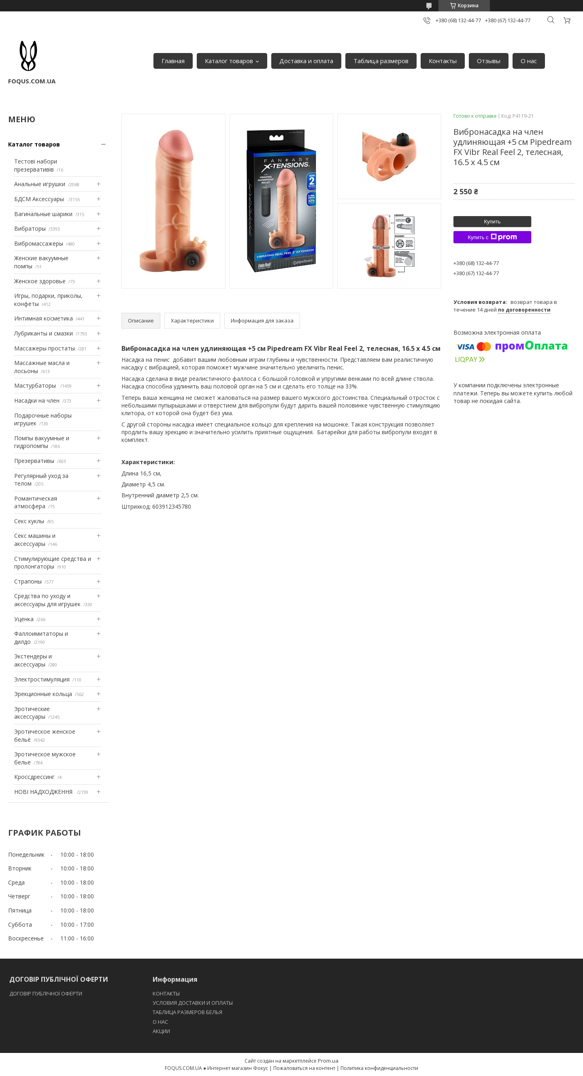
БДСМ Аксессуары (40, 199)
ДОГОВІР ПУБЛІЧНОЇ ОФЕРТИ (46, 993)
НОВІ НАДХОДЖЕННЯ (44, 792)
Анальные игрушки (39, 184)
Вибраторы (30, 228)
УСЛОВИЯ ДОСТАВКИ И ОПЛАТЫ (193, 1002)
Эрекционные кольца (43, 694)
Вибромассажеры (38, 243)
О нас (529, 61)
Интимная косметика (43, 318)
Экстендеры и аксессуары (33, 660)
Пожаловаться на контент (304, 1068)
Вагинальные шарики (43, 214)
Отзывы (488, 61)
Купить (492, 222)
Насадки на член (37, 400)
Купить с (492, 237)
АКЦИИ (161, 1031)
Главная (173, 61)
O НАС (160, 1021)
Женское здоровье (40, 281)
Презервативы (34, 461)
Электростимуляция (42, 679)
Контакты (443, 61)
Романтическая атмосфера (35, 502)
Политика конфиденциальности (379, 1068)
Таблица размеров (381, 61)
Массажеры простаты (44, 348)
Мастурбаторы (35, 385)
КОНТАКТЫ (166, 993)
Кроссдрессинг (34, 777)
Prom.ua (328, 1060)
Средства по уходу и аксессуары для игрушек (47, 600)
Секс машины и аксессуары (34, 540)
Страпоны (28, 581)
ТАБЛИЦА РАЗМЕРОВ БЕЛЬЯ (187, 1012)
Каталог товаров (229, 61)
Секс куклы (29, 521)
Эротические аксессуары (32, 713)
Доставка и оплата (306, 61)
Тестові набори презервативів (35, 165)
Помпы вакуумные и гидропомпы (41, 442)
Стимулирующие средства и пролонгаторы (52, 563)
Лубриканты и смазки (43, 333)
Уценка (24, 619)
